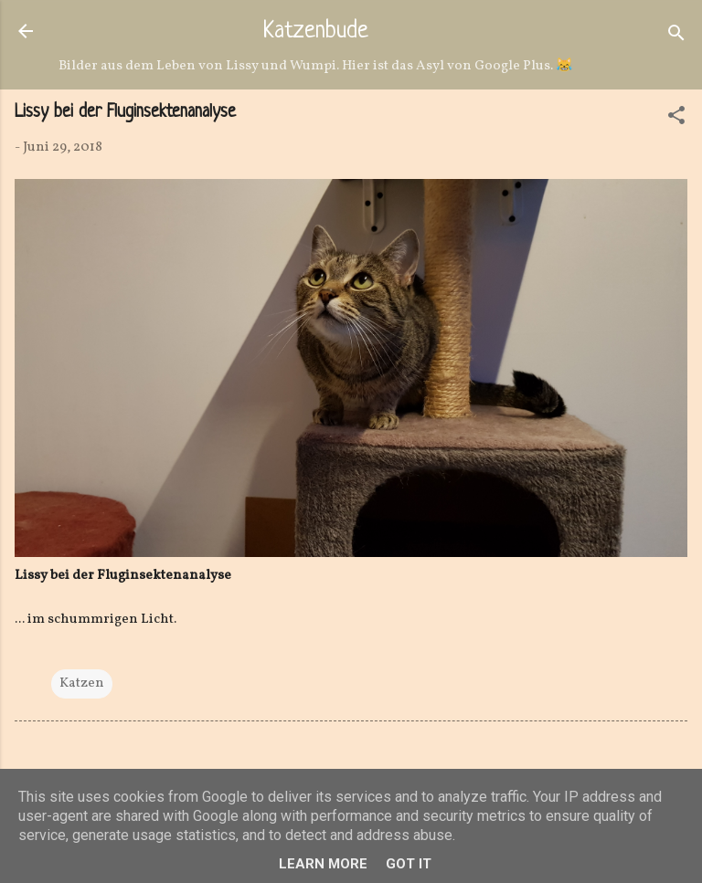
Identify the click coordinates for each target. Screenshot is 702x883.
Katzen (81, 683)
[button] (676, 119)
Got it (408, 864)
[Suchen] (676, 37)
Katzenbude (315, 32)
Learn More (323, 864)
